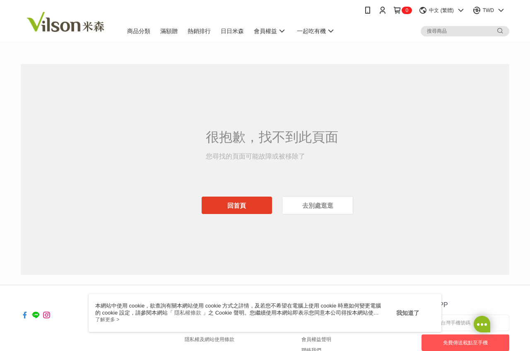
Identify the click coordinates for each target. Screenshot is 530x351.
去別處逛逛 (317, 205)
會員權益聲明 (316, 339)
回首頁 (236, 205)
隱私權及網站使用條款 (209, 339)
